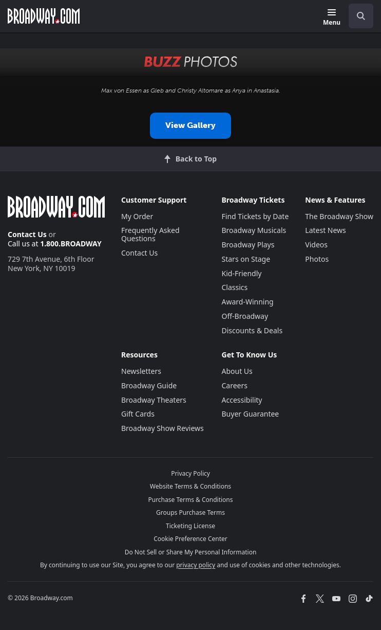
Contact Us (27, 234)
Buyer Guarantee (250, 414)
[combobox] (356, 16)
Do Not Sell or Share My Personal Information (191, 552)
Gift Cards (138, 414)
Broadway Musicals (254, 230)
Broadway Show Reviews (162, 428)
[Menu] (331, 17)
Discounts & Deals (252, 330)
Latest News (325, 230)
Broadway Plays (248, 244)
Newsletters (141, 371)
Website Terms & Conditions (190, 486)
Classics (235, 287)
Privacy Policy (190, 473)
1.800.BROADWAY (71, 243)
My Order (137, 216)
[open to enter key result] (361, 16)
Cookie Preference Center (190, 538)
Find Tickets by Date (255, 216)
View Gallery (190, 125)
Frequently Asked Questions (150, 234)
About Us (237, 371)
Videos (316, 244)
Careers (234, 385)
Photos (317, 259)
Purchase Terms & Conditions (190, 499)
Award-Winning (248, 302)
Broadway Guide (149, 385)
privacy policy (195, 565)
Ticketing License (190, 525)
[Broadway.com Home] (44, 16)
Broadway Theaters (153, 400)
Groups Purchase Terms (190, 512)
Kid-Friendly (242, 273)
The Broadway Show (339, 216)
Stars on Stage (246, 259)
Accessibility (242, 400)
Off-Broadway (245, 316)
